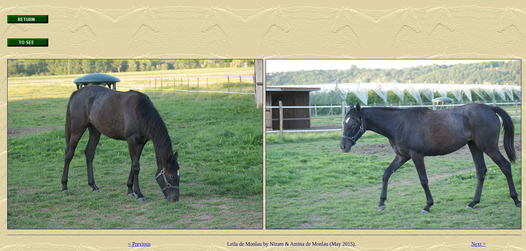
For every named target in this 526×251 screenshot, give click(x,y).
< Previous (139, 244)
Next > (478, 244)
